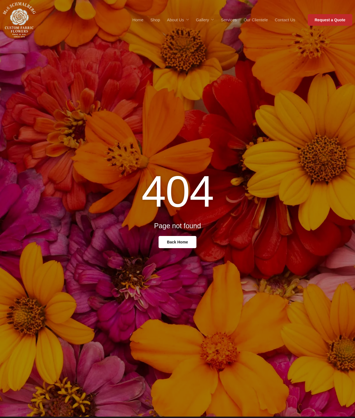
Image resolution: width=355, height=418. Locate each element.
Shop (155, 19)
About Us (178, 20)
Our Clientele (256, 19)
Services (229, 19)
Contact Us (285, 19)
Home (137, 19)
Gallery (205, 20)
